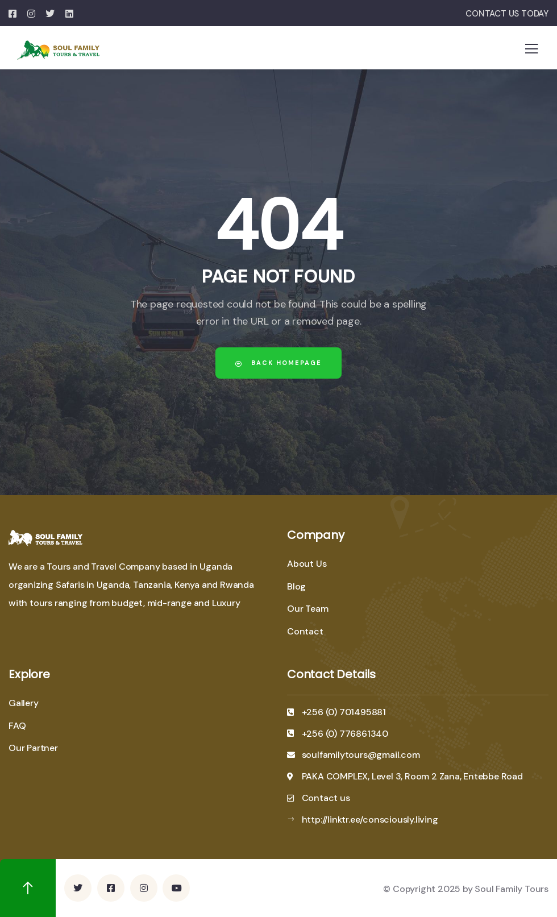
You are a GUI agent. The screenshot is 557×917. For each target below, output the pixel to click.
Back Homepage (278, 363)
